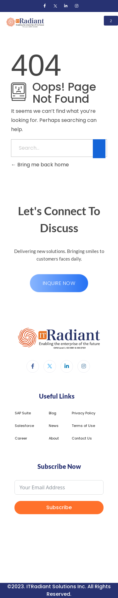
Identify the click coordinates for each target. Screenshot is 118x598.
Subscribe (59, 507)
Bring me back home (40, 164)
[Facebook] (44, 6)
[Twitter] (55, 6)
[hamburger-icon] (111, 21)
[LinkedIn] (66, 6)
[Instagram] (76, 6)
